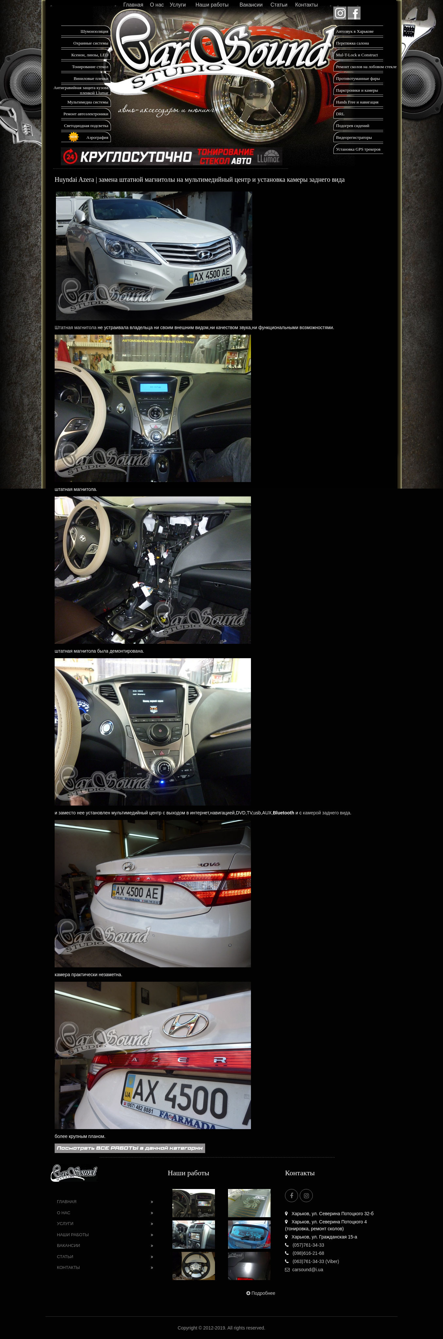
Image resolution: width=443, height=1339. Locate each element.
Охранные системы (90, 43)
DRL (340, 113)
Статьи (279, 5)
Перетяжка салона (352, 43)
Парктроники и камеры (357, 90)
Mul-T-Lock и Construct (357, 54)
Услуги (178, 5)
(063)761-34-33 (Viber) (312, 1261)
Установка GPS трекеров (358, 149)
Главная (133, 5)
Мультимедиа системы (87, 102)
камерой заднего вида (326, 812)
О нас (157, 5)
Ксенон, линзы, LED (89, 54)
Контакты (306, 5)
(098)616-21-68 (304, 1253)
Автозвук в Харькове (355, 31)
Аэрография (97, 137)
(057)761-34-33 (304, 1245)
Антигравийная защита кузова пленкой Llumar (81, 90)
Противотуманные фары (358, 78)
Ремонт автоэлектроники (85, 113)
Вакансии (251, 5)
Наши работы (211, 5)
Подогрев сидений (352, 125)
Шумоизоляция (94, 31)
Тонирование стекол (90, 66)
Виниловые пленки (91, 78)
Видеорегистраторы (354, 137)
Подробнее (260, 1293)
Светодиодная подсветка (86, 125)
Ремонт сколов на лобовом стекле (366, 66)
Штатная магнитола (76, 327)
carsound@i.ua (304, 1269)
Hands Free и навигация (357, 102)
